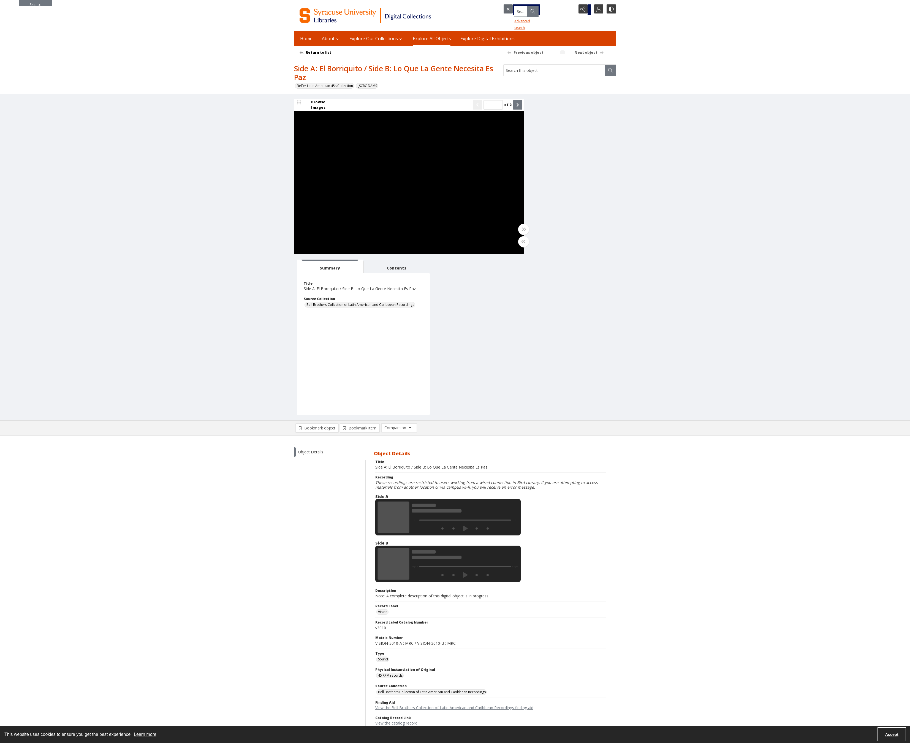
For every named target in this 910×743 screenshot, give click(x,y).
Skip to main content (35, 4)
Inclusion (521, 680)
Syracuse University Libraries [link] (321, 654)
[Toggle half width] (508, 242)
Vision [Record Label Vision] (382, 452)
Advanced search (518, 19)
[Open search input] (569, 9)
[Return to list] (318, 52)
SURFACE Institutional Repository (319, 719)
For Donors (523, 693)
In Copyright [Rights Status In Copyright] (387, 579)
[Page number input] (478, 105)
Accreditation (524, 687)
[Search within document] (610, 70)
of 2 (493, 105)
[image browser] (314, 106)
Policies (520, 660)
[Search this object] (554, 70)
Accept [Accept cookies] (891, 734)
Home (306, 39)
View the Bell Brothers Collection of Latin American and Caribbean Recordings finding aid (454, 547)
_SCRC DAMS (367, 85)
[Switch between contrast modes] (610, 9)
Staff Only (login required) (534, 711)
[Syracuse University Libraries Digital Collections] (381, 15)
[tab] (538, 107)
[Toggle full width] (508, 230)
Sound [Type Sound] (383, 499)
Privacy (519, 667)
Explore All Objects (432, 39)
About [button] (331, 38)
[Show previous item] (462, 105)
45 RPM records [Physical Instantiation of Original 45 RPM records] (390, 515)
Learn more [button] (145, 734)
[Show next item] (502, 105)
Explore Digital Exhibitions (487, 39)
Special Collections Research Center (322, 713)
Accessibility (523, 673)
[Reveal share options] (583, 9)
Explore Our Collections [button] (376, 38)
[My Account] (597, 9)
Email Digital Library (309, 683)
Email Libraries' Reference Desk (318, 696)
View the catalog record (396, 563)
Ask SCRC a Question (310, 690)
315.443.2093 (304, 667)
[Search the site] (529, 9)
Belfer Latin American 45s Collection (325, 85)
